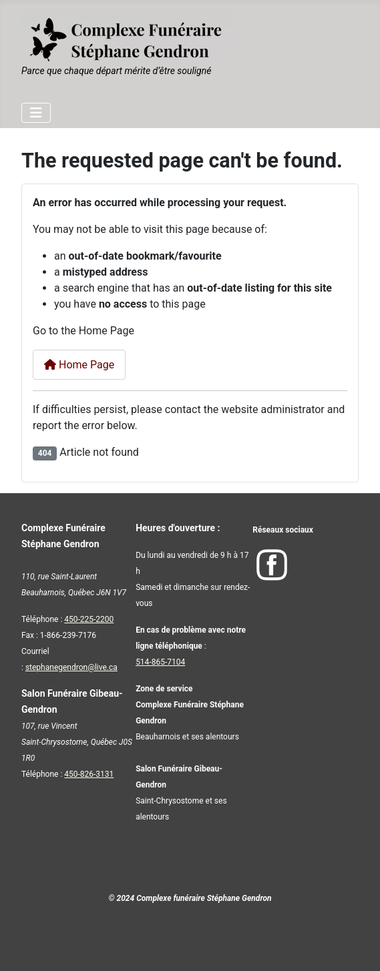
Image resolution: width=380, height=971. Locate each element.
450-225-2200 (89, 619)
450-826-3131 (89, 774)
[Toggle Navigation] (36, 113)
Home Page (79, 364)
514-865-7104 (160, 662)
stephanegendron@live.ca (71, 667)
